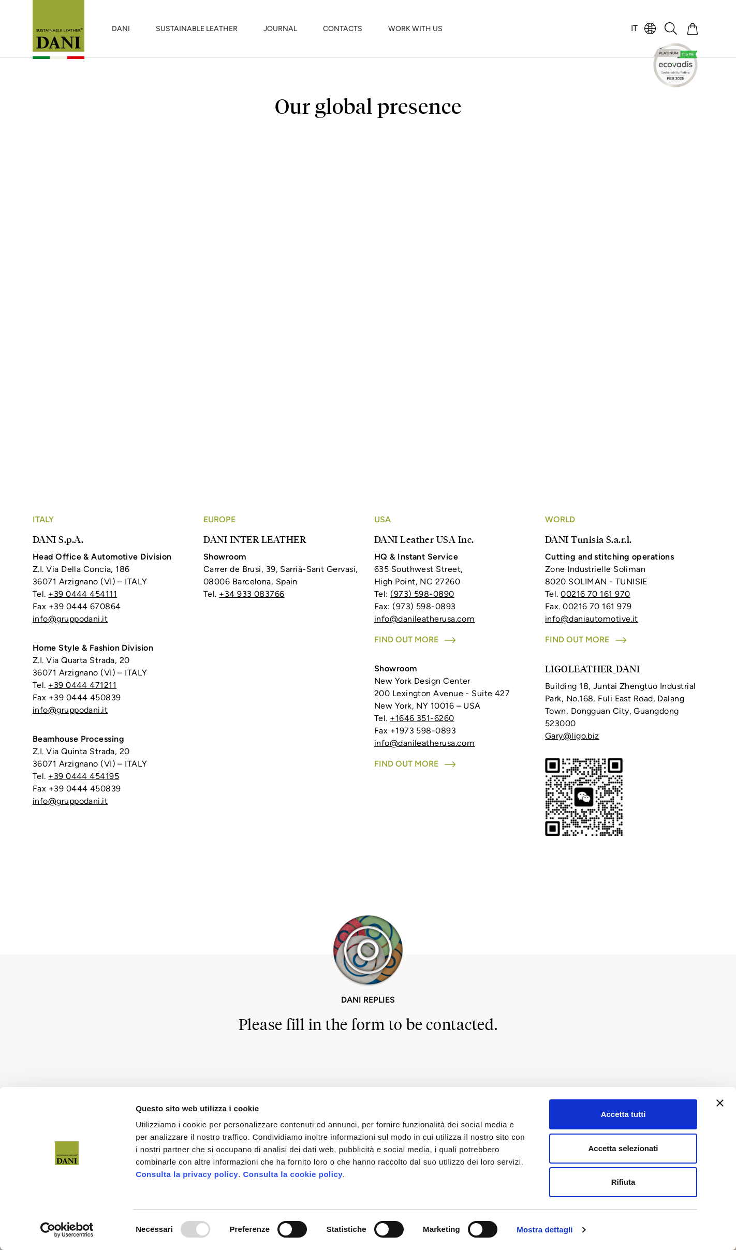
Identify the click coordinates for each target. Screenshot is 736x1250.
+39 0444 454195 (83, 776)
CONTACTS (342, 28)
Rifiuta (623, 1182)
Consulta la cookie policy (293, 1174)
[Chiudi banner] (720, 1103)
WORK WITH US (415, 28)
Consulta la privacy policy (187, 1174)
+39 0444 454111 (82, 594)
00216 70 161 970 (595, 594)
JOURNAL (280, 28)
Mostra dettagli (544, 1229)
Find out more (414, 639)
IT (634, 28)
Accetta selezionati (623, 1148)
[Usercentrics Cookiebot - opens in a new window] (67, 1230)
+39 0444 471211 (82, 685)
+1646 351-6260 (422, 718)
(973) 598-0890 (422, 594)
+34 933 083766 (251, 594)
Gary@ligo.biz (572, 736)
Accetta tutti (623, 1114)
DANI (121, 28)
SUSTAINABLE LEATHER (197, 28)
